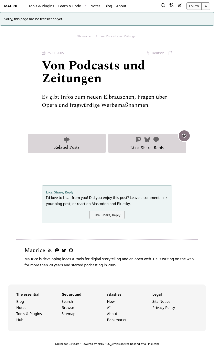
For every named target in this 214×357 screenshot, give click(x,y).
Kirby (100, 344)
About (121, 5)
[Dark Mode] (180, 6)
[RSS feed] (49, 250)
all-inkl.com (151, 344)
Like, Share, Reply (158, 142)
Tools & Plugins (41, 5)
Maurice (34, 250)
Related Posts (66, 143)
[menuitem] (39, 302)
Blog (108, 5)
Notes (95, 5)
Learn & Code (69, 5)
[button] (163, 6)
